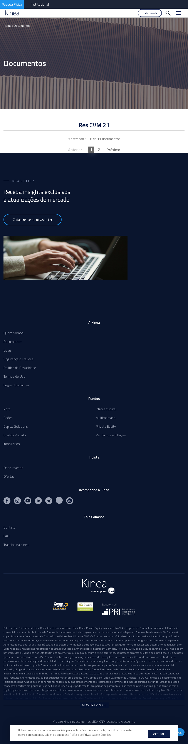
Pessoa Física (12, 4)
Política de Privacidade (19, 367)
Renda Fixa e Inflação (111, 435)
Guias (7, 350)
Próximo (113, 150)
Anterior (75, 150)
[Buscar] (168, 13)
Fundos (94, 398)
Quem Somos (13, 332)
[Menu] (178, 13)
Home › (8, 25)
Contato (9, 527)
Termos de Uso (14, 376)
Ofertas (9, 476)
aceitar (158, 734)
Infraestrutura (106, 409)
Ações (8, 417)
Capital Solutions (15, 426)
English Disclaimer (16, 385)
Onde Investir (13, 467)
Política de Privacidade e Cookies (90, 734)
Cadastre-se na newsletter (32, 219)
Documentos (22, 25)
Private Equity (106, 426)
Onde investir (150, 13)
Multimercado (106, 417)
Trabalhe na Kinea (16, 544)
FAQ (6, 536)
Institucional (40, 4)
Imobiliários (11, 443)
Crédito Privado (14, 435)
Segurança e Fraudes (18, 359)
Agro (6, 409)
